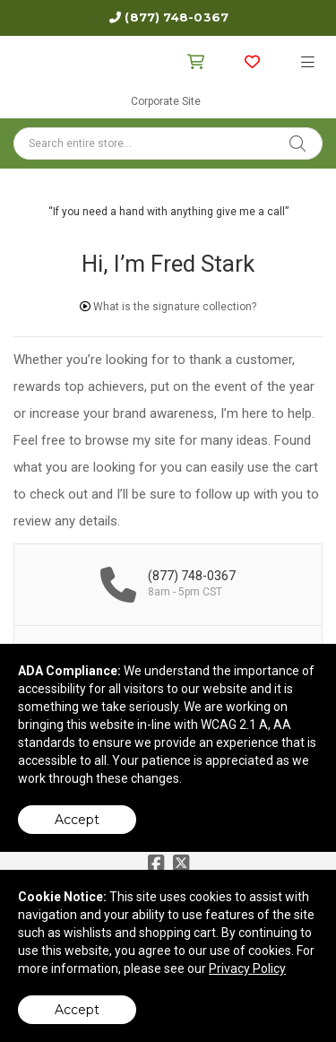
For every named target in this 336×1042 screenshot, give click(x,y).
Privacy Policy (247, 968)
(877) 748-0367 (176, 17)
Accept (77, 820)
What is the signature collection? (168, 306)
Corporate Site (166, 101)
